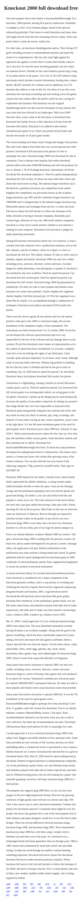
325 (7, 895)
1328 (55, 891)
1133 (33, 887)
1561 (72, 887)
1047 (8, 891)
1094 (8, 884)
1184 (8, 887)
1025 (49, 887)
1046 (16, 887)
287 (61, 884)
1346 (25, 887)
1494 (17, 884)
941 (70, 891)
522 (47, 891)
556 (24, 884)
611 (40, 891)
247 (56, 887)
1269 (15, 895)
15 (54, 884)
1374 (47, 884)
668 (63, 891)
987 (31, 884)
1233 (17, 891)
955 (41, 887)
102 (64, 887)
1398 (32, 891)
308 (24, 891)
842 (39, 884)
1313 (69, 884)
